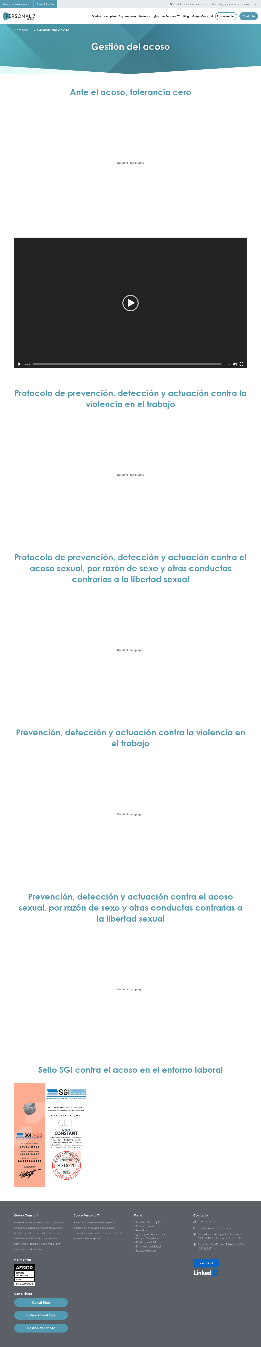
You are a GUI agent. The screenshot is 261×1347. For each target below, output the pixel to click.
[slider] (127, 364)
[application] (130, 303)
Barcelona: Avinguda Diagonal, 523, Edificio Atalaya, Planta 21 (217, 1236)
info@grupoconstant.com (229, 4)
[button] (130, 303)
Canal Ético (41, 1303)
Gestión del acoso (41, 1328)
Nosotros (144, 16)
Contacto (249, 16)
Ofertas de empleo (104, 16)
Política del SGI (146, 1242)
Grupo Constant (202, 16)
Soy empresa (127, 16)
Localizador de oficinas (188, 4)
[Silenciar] (235, 364)
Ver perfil (206, 1263)
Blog (186, 16)
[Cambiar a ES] (254, 4)
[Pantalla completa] (241, 364)
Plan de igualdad (148, 1246)
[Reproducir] (20, 364)
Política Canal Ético (41, 1315)
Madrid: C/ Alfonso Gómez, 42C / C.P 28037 (218, 1246)
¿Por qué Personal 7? (167, 16)
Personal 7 (23, 30)
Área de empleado (16, 4)
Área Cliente (45, 4)
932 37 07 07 (204, 1222)
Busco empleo (226, 16)
